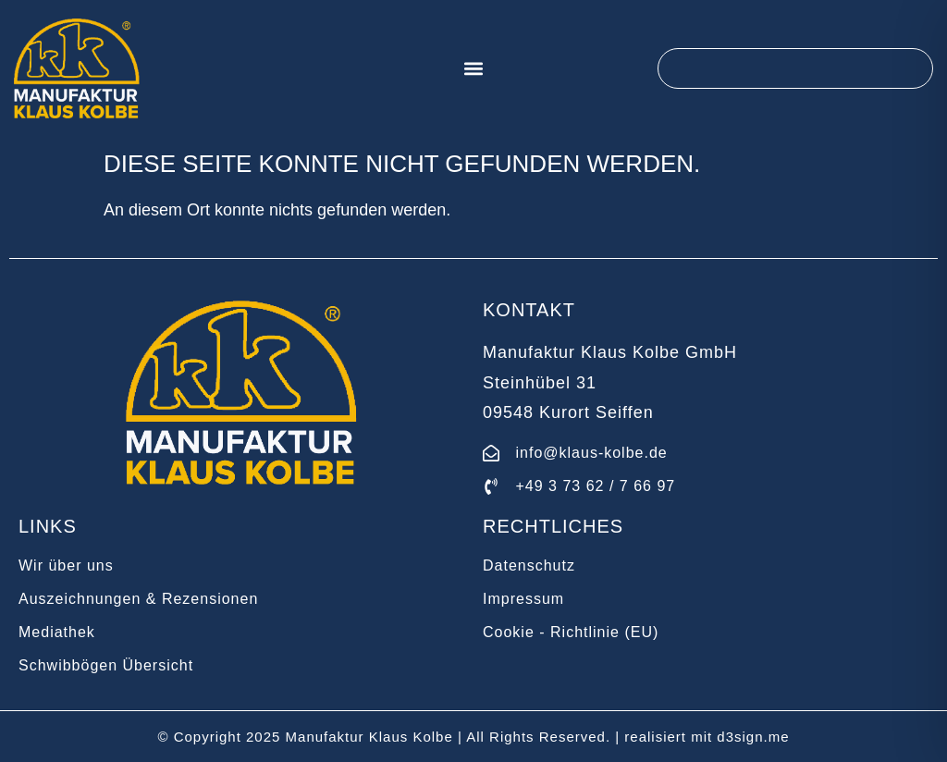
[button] (474, 69)
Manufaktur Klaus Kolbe (369, 736)
